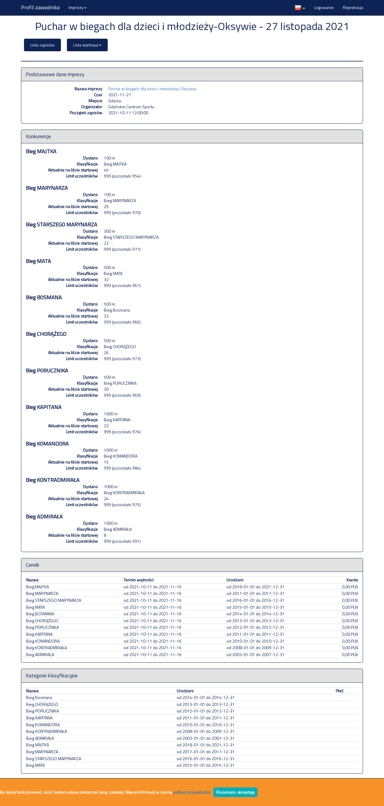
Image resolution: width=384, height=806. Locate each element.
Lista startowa (87, 45)
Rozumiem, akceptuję (235, 792)
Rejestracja (353, 7)
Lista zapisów (42, 45)
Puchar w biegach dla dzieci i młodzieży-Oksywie (152, 88)
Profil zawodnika (40, 7)
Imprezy (77, 7)
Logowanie (324, 7)
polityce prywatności (191, 792)
